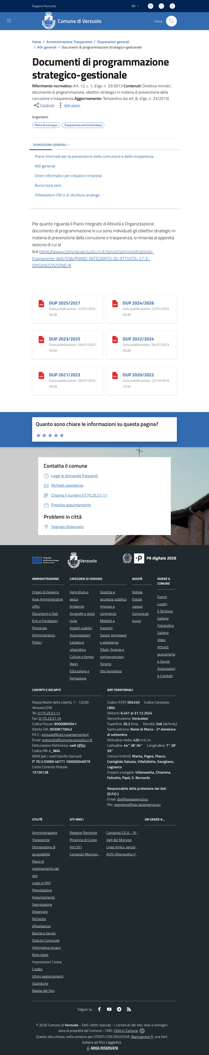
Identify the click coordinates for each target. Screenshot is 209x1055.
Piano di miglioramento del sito (45, 868)
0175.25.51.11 (49, 713)
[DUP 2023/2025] (41, 339)
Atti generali (46, 47)
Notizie (137, 592)
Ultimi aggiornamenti (47, 976)
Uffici (36, 606)
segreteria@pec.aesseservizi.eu (137, 804)
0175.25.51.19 (50, 718)
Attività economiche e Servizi (166, 654)
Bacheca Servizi (44, 933)
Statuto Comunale (46, 940)
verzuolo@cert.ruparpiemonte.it (65, 734)
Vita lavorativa (111, 671)
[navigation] (9, 20)
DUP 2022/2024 (138, 338)
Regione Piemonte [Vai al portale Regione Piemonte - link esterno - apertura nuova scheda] (44, 6)
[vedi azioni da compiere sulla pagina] (68, 105)
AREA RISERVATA (101, 1048)
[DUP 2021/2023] (41, 375)
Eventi (162, 596)
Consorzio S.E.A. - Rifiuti (124, 832)
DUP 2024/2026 (138, 302)
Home (36, 41)
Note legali (40, 954)
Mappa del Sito (43, 990)
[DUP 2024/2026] (115, 303)
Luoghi (162, 604)
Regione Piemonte (83, 832)
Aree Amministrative (47, 599)
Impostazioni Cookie (47, 962)
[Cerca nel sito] (171, 21)
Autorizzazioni (80, 635)
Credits (37, 969)
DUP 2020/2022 (138, 374)
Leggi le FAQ (41, 883)
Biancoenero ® (142, 1036)
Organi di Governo (45, 592)
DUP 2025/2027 (64, 302)
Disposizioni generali (113, 41)
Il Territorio (165, 611)
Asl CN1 (76, 847)
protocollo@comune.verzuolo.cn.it (67, 740)
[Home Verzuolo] (73, 21)
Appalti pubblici (81, 628)
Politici (37, 642)
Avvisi (136, 620)
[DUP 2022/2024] (115, 339)
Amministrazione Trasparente (69, 41)
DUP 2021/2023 (64, 374)
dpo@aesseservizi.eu (132, 799)
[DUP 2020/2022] (115, 375)
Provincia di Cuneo (83, 839)
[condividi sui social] (43, 105)
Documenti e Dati (45, 613)
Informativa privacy (46, 947)
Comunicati (140, 613)
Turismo (105, 664)
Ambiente (77, 606)
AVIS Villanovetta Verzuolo (126, 854)
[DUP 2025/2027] (41, 303)
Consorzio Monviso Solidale (90, 854)
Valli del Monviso (118, 839)
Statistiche (40, 983)
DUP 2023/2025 (64, 338)
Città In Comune (126, 1030)
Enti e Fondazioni (45, 620)
